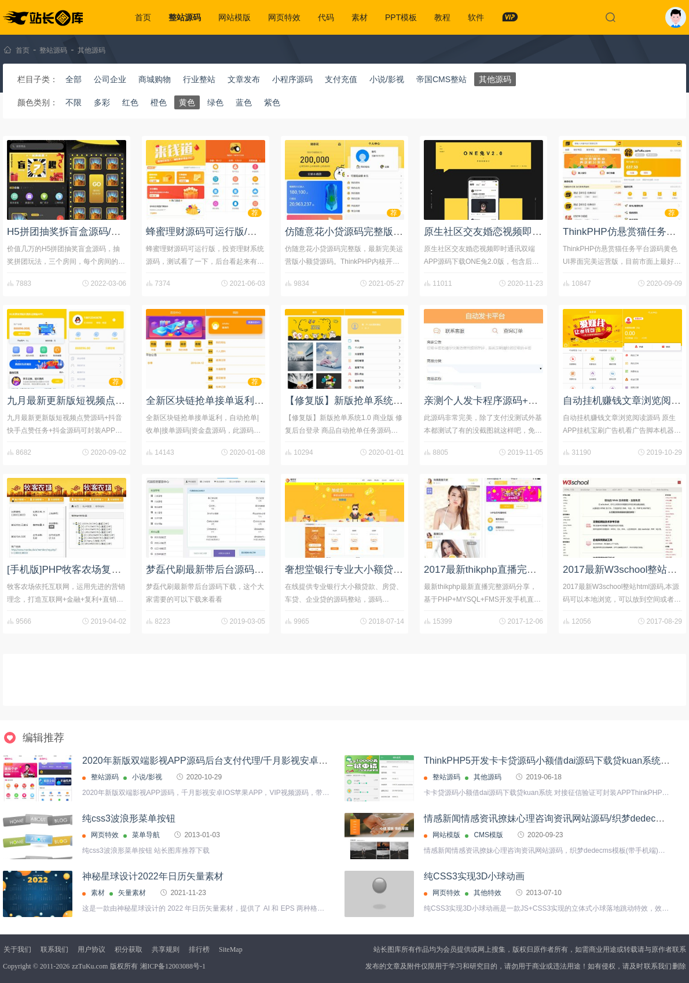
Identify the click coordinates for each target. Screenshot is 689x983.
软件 (476, 17)
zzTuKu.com (90, 966)
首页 (143, 17)
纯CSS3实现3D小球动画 (474, 876)
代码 (326, 17)
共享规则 (165, 949)
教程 (442, 17)
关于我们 (17, 949)
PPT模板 (401, 17)
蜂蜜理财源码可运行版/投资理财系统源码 (236, 231)
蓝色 (244, 102)
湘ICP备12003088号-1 (173, 966)
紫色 (272, 102)
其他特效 (487, 893)
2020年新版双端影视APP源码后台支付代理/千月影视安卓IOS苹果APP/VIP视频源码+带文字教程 (280, 760)
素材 (359, 17)
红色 (130, 102)
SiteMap (231, 949)
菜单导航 (146, 835)
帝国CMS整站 (441, 79)
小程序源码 (292, 79)
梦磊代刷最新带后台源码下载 (210, 569)
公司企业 (110, 79)
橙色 (159, 102)
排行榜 (199, 949)
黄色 (187, 102)
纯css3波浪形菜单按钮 (128, 818)
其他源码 (91, 50)
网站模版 (234, 17)
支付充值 (341, 79)
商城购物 (154, 79)
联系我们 (54, 949)
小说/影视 (386, 79)
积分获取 (128, 949)
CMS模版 (488, 835)
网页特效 (284, 17)
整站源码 (184, 17)
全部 (73, 79)
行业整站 (199, 79)
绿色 (215, 102)
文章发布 (244, 79)
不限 (73, 102)
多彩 (102, 102)
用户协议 (91, 949)
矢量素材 (132, 893)
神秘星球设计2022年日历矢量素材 (152, 876)
